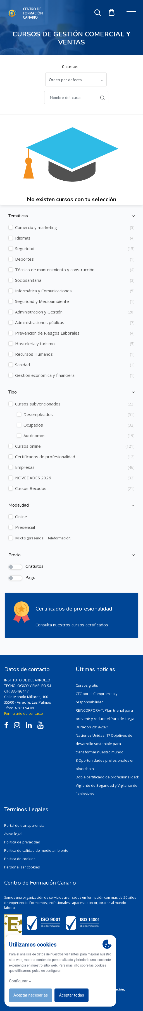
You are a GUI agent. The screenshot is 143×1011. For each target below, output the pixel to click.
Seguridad (75, 248)
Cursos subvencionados (75, 404)
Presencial (25, 527)
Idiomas (75, 238)
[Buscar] (70, 97)
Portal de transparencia (24, 825)
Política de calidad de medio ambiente (36, 850)
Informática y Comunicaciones (75, 290)
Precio (14, 555)
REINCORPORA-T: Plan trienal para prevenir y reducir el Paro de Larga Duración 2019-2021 (105, 718)
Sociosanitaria (75, 280)
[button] (76, 79)
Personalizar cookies (22, 867)
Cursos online (75, 446)
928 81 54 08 (24, 707)
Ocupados (79, 425)
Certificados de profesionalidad (75, 456)
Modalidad (18, 505)
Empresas (75, 467)
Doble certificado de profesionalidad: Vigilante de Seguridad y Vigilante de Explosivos (107, 785)
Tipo (12, 392)
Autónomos (79, 435)
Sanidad (75, 364)
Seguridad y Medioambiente (75, 301)
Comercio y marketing (75, 227)
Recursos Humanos (75, 354)
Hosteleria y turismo (75, 343)
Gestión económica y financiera (75, 375)
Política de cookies (19, 858)
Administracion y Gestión (75, 312)
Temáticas (18, 216)
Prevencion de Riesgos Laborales (75, 333)
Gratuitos (34, 566)
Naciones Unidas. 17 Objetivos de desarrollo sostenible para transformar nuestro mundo (104, 743)
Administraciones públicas (75, 322)
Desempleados (79, 414)
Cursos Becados (75, 488)
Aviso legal (13, 833)
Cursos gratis (87, 685)
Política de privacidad (22, 842)
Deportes (75, 259)
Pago (30, 577)
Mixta (43, 538)
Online (21, 516)
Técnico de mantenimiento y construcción (75, 269)
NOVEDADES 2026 (75, 477)
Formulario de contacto (23, 713)
